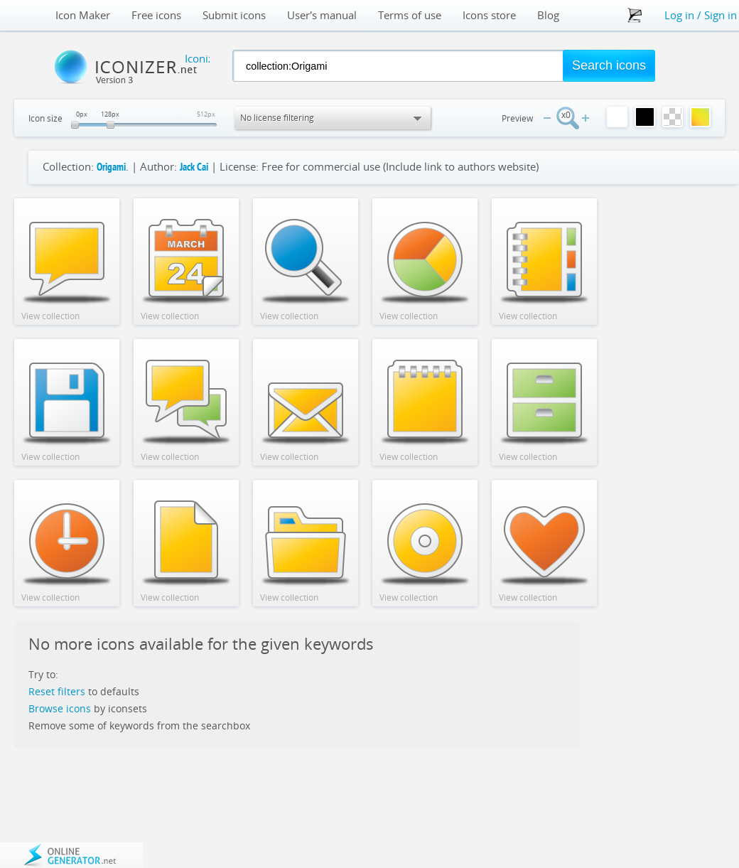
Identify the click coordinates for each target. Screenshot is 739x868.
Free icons (156, 15)
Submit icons (234, 15)
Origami (111, 168)
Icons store (489, 15)
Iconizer (119, 67)
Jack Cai (194, 168)
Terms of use (409, 15)
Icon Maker (83, 15)
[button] (609, 66)
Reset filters (56, 691)
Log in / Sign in (700, 15)
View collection (50, 316)
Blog (548, 15)
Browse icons (59, 708)
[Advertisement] (668, 411)
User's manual (321, 15)
